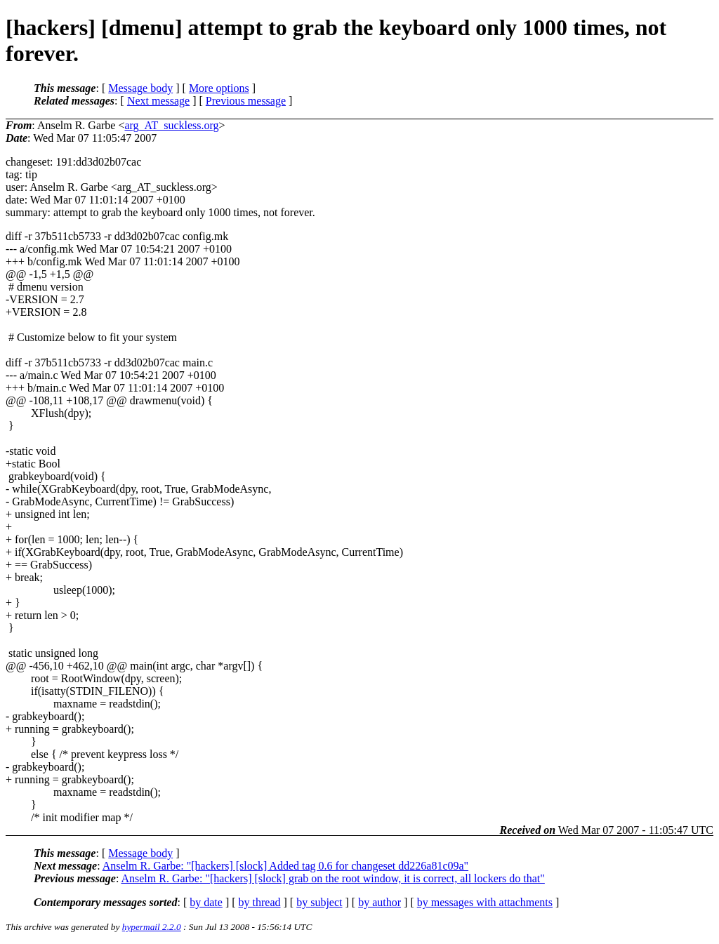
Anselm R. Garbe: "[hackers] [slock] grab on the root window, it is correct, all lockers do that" (332, 878)
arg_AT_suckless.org (171, 125)
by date (206, 902)
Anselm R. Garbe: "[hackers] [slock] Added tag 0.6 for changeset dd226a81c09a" (285, 866)
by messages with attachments (485, 902)
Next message (158, 101)
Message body (140, 88)
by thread (260, 902)
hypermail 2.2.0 (151, 927)
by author (379, 902)
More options (219, 88)
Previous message (246, 101)
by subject (319, 902)
